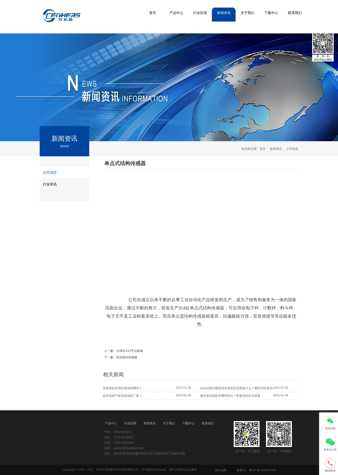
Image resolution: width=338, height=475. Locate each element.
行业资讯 (50, 184)
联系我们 (295, 13)
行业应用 (200, 13)
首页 (152, 13)
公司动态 (50, 172)
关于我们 (247, 13)
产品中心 (176, 13)
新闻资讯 (224, 13)
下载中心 (271, 13)
